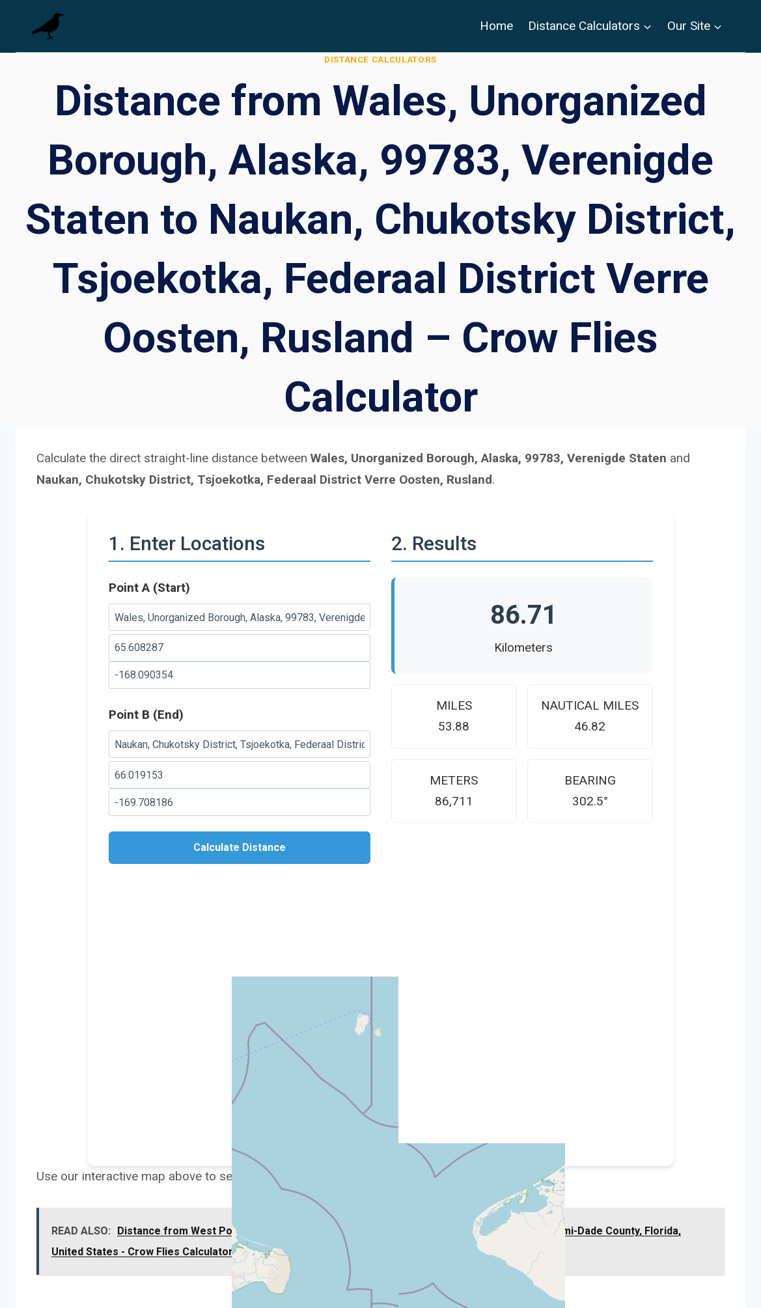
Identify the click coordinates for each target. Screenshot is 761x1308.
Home (496, 25)
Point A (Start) (149, 587)
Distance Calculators (380, 59)
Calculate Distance (239, 847)
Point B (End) (146, 714)
